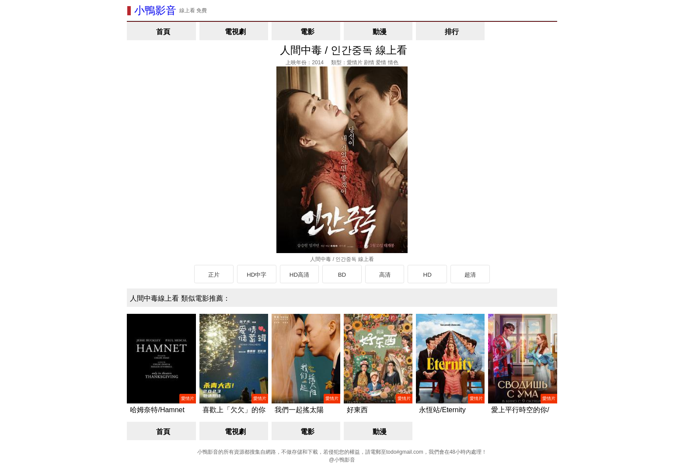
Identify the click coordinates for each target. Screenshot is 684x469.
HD (427, 274)
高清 (385, 274)
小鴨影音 (155, 10)
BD (342, 274)
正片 (214, 274)
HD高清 (299, 274)
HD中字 (256, 274)
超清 (470, 274)
